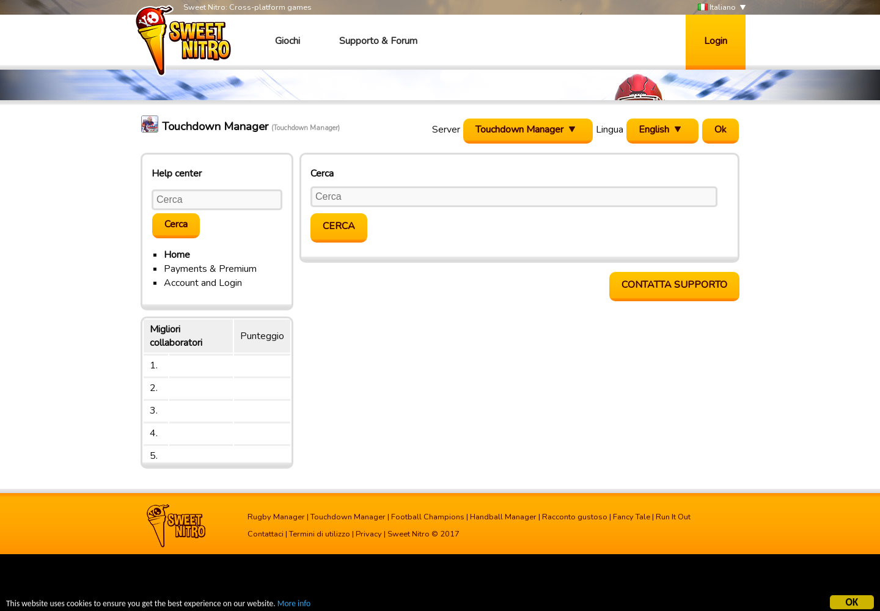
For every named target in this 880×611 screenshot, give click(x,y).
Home (177, 255)
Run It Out (673, 516)
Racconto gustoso (574, 516)
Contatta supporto (674, 284)
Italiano (717, 7)
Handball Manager (503, 516)
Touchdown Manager (348, 516)
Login (715, 41)
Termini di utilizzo (319, 534)
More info (293, 604)
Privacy (369, 534)
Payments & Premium (210, 269)
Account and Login (203, 283)
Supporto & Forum (378, 41)
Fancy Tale (631, 516)
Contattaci (266, 534)
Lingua (609, 129)
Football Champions (427, 516)
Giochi (287, 41)
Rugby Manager (276, 516)
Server (446, 129)
